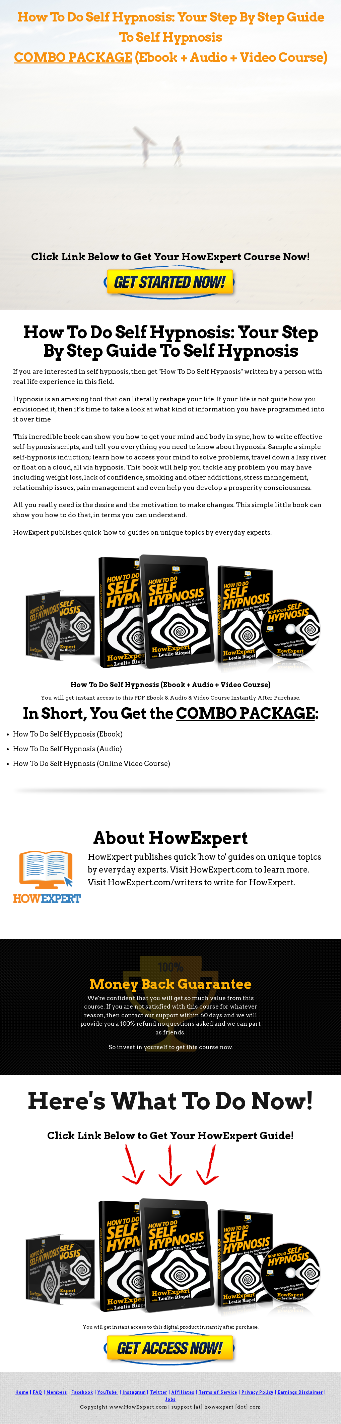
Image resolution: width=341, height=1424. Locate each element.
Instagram (134, 1392)
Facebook (82, 1392)
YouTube (107, 1392)
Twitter (158, 1392)
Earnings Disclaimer (300, 1392)
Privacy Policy (257, 1392)
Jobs (170, 1399)
